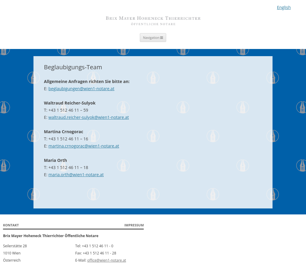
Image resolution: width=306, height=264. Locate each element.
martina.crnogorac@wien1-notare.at (83, 146)
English (284, 7)
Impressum (134, 225)
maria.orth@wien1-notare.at (76, 174)
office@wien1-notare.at (106, 260)
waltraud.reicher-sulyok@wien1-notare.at (88, 117)
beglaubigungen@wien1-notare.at (81, 88)
